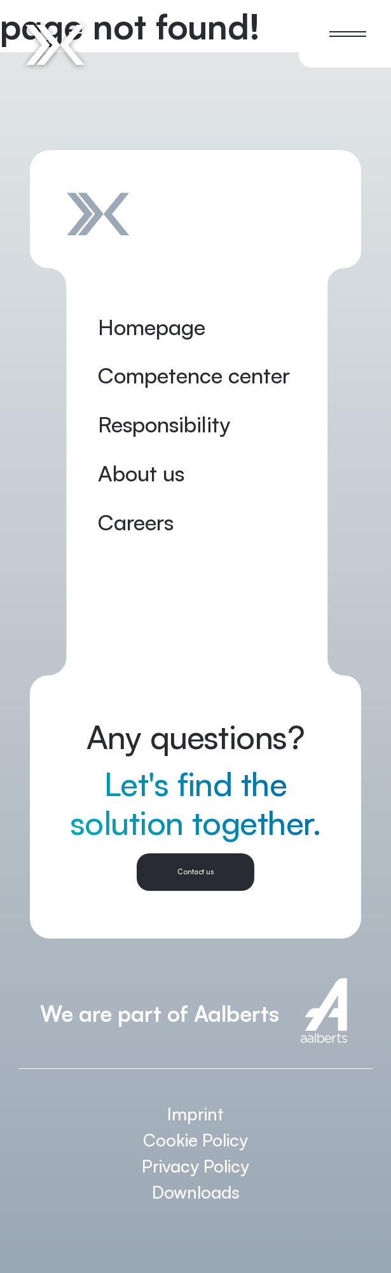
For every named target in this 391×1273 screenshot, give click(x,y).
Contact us (195, 871)
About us (141, 473)
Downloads (196, 1192)
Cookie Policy (195, 1140)
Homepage (151, 326)
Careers (136, 522)
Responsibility (164, 424)
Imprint (195, 1114)
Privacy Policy (195, 1166)
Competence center (194, 375)
